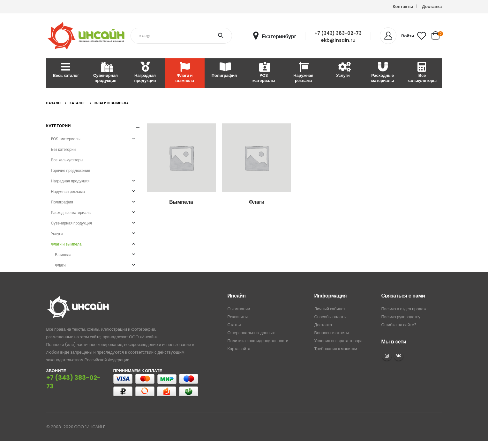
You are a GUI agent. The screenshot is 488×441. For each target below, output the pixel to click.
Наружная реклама (303, 73)
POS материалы (263, 73)
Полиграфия (224, 70)
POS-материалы (65, 139)
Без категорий (63, 149)
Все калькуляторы (422, 73)
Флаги (60, 265)
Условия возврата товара (338, 341)
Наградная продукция (145, 73)
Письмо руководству (401, 317)
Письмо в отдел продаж (403, 309)
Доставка (432, 7)
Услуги (342, 70)
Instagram (387, 356)
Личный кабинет (329, 309)
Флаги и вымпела (184, 73)
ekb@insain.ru (338, 40)
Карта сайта (238, 349)
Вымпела (63, 254)
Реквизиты (237, 317)
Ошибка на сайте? (399, 325)
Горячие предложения (70, 170)
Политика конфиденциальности (257, 341)
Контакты (403, 7)
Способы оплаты (330, 317)
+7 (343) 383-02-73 (338, 33)
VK (398, 356)
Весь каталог (66, 70)
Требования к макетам (335, 349)
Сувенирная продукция (105, 73)
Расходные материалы (382, 73)
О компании (238, 309)
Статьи (234, 325)
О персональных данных (250, 333)
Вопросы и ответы (331, 333)
